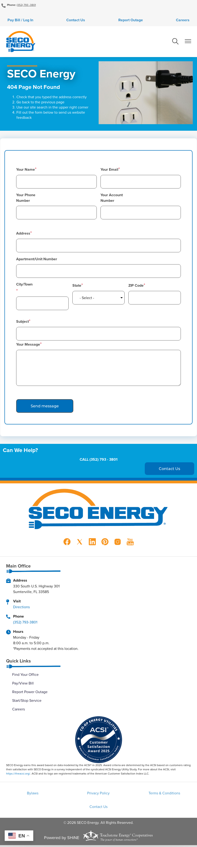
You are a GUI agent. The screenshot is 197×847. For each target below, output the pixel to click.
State (76, 286)
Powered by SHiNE (61, 839)
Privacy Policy (98, 794)
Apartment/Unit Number (36, 260)
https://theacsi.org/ (18, 774)
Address (23, 234)
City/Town (24, 285)
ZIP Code (136, 286)
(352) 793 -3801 (26, 5)
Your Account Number (111, 198)
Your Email (109, 170)
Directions (21, 607)
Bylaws (35, 794)
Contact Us (74, 20)
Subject (22, 322)
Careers (186, 20)
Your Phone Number (25, 198)
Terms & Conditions (161, 794)
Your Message (28, 345)
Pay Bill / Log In (17, 20)
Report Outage (131, 20)
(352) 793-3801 (25, 623)
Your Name (25, 170)
